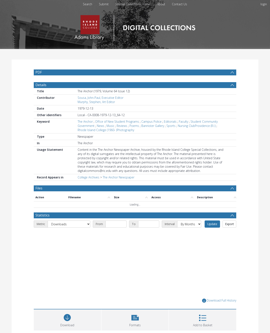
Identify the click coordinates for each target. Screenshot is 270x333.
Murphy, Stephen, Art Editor (96, 102)
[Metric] (69, 224)
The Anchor (85, 122)
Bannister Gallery (152, 126)
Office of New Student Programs (117, 122)
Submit (104, 4)
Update (212, 224)
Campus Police (151, 122)
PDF (38, 72)
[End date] (148, 224)
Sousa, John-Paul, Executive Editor (100, 98)
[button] (135, 319)
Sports (171, 126)
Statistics (42, 215)
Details (40, 85)
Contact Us (179, 4)
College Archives (88, 177)
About (161, 4)
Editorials (170, 122)
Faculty (183, 122)
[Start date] (116, 224)
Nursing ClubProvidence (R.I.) (197, 126)
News (100, 126)
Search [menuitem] (87, 4)
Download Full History (219, 300)
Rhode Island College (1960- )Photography (106, 130)
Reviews (122, 126)
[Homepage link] (134, 27)
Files (38, 188)
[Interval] (189, 224)
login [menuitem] (264, 4)
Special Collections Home (132, 4)
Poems (134, 126)
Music (110, 126)
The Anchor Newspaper (118, 177)
